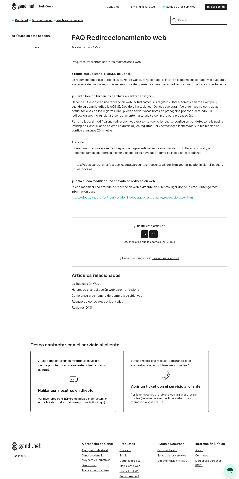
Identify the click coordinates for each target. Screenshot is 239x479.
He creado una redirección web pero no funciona (105, 289)
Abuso (199, 450)
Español (19, 455)
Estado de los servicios (180, 6)
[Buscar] (202, 20)
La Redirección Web (85, 284)
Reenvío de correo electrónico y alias (97, 301)
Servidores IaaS (129, 476)
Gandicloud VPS (129, 471)
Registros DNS (82, 307)
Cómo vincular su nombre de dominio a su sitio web (107, 295)
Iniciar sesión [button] (216, 6)
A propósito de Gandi (95, 450)
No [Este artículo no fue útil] (153, 234)
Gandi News (89, 465)
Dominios (125, 450)
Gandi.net (113, 6)
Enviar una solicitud (143, 6)
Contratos (201, 455)
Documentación (42, 20)
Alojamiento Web (130, 465)
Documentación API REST (173, 460)
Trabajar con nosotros (95, 470)
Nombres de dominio (69, 20)
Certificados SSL (130, 460)
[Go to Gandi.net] (44, 446)
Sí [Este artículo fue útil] (145, 234)
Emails (123, 455)
